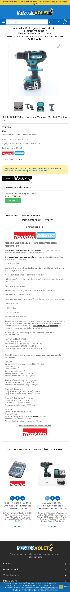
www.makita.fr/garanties (45, 325)
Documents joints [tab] (31, 219)
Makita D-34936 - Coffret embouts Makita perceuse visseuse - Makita (17, 506)
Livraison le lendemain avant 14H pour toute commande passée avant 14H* (35, 3)
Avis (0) (49, 219)
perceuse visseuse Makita (21, 257)
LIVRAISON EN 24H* (13, 160)
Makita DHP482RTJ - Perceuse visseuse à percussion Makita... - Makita (53, 506)
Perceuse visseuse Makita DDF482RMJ (23, 250)
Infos (66, 587)
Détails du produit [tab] (31, 215)
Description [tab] (12, 215)
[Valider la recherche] (50, 22)
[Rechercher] (29, 22)
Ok (61, 587)
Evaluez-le (13, 201)
